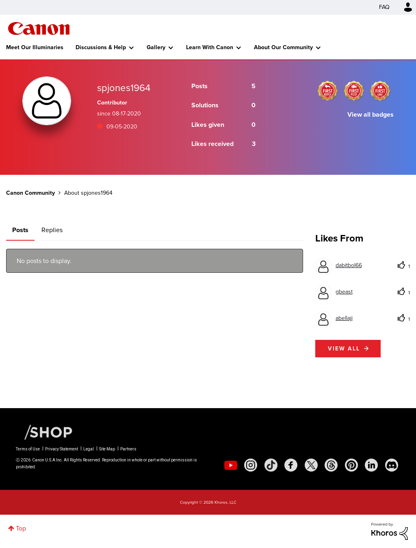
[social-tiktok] (270, 465)
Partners (128, 449)
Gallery (156, 47)
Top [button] (21, 528)
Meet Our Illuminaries (34, 47)
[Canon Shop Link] (44, 431)
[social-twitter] (311, 465)
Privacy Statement (61, 449)
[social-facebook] (290, 465)
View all (344, 348)
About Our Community (283, 47)
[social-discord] (391, 465)
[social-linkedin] (371, 465)
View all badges (370, 114)
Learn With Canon (209, 47)
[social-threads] (331, 465)
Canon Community (38, 28)
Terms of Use (28, 449)
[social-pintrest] (351, 465)
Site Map (107, 449)
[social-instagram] (250, 465)
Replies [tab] (52, 230)
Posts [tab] (20, 230)
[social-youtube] (230, 465)
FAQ (384, 7)
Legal (88, 449)
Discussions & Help (101, 47)
